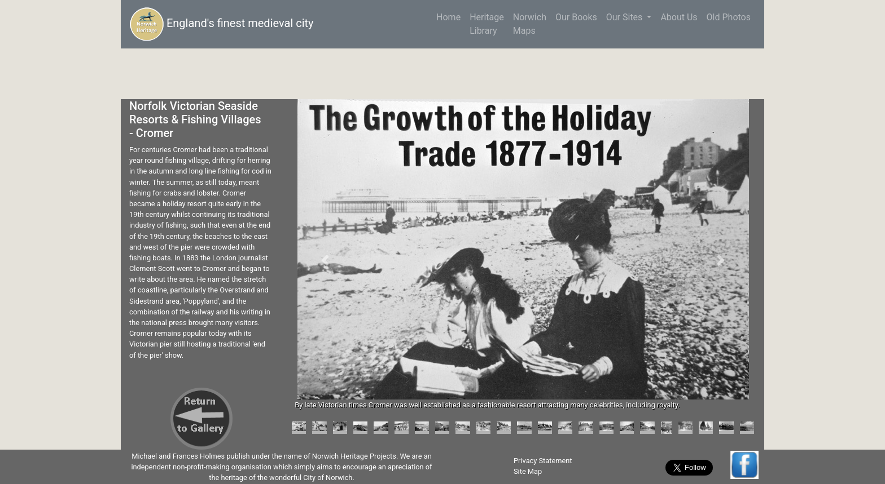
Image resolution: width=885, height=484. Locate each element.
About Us (678, 17)
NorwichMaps (529, 24)
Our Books (576, 17)
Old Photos (729, 17)
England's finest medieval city (222, 24)
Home (450, 17)
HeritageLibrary (487, 24)
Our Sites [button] (625, 17)
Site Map (528, 471)
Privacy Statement (543, 460)
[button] (325, 260)
